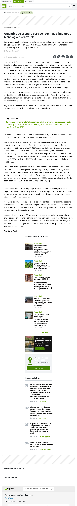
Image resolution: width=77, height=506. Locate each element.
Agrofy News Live (26, 13)
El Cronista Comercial (11, 51)
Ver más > (45, 332)
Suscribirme (38, 368)
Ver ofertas (9, 498)
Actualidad (17, 27)
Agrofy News (8, 27)
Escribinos (40, 349)
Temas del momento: (11, 13)
